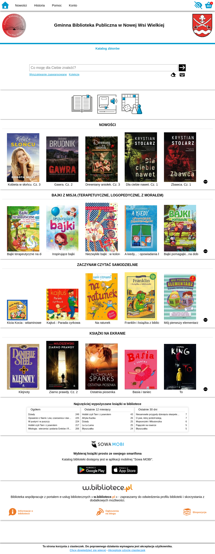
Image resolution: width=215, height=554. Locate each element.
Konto (73, 5)
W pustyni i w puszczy (39, 421)
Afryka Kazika (89, 418)
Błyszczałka (88, 429)
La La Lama (88, 425)
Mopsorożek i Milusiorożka (149, 421)
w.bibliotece (104, 497)
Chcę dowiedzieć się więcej (88, 550)
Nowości (21, 5)
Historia (39, 5)
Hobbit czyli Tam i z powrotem (42, 425)
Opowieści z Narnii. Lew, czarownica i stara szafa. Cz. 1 (55, 418)
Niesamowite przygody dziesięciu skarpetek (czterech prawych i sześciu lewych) (175, 414)
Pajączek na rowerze (146, 425)
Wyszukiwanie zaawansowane (48, 74)
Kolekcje (74, 74)
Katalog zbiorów (107, 48)
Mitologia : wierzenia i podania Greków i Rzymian (52, 429)
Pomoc (57, 5)
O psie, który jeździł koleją (148, 418)
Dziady (31, 414)
